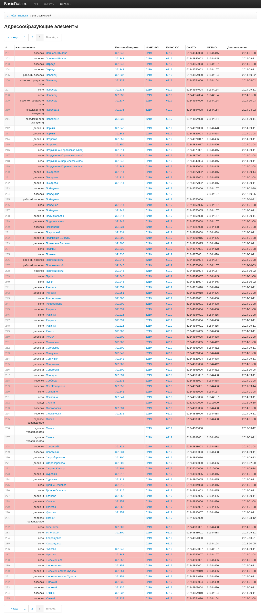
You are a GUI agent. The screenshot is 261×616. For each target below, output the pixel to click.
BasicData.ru (16, 3)
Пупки (49, 276)
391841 (119, 391)
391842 (119, 128)
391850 (119, 139)
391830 (119, 248)
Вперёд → (52, 37)
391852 (119, 495)
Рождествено (54, 298)
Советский (52, 446)
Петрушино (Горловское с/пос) (64, 150)
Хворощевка (53, 538)
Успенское (52, 527)
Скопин (50, 402)
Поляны (50, 248)
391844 (119, 204)
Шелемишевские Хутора (61, 570)
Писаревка (52, 171)
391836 (119, 109)
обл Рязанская (20, 15)
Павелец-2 (52, 109)
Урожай (50, 517)
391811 (119, 150)
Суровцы (51, 473)
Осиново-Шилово (56, 53)
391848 (119, 53)
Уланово (51, 495)
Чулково (51, 549)
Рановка (51, 287)
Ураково (51, 506)
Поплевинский (55, 259)
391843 (119, 63)
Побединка (52, 188)
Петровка (52, 139)
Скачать (50, 3)
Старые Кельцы (55, 468)
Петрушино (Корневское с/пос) (65, 160)
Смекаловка (53, 408)
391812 (119, 473)
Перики (50, 128)
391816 (119, 314)
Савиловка (52, 342)
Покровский (53, 226)
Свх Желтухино (55, 386)
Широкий (51, 581)
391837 (119, 74)
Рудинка (51, 309)
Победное (52, 204)
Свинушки (52, 353)
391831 (119, 226)
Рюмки (50, 331)
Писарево (52, 177)
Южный (50, 592)
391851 (119, 287)
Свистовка (52, 364)
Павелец (51, 74)
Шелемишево (54, 559)
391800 (119, 237)
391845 (119, 259)
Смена (50, 419)
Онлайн (66, 3)
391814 (119, 171)
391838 (119, 89)
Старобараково (55, 457)
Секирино (52, 391)
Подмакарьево (55, 215)
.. (8, 15)
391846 (119, 276)
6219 (149, 53)
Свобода (51, 375)
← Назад (12, 37)
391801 (119, 468)
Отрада (50, 63)
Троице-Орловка (56, 484)
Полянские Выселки (58, 237)
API (37, 3)
